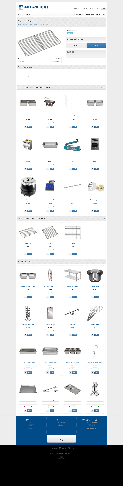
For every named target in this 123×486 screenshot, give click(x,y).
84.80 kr (73, 203)
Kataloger (87, 14)
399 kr (72, 246)
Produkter (21, 14)
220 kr (95, 327)
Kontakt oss (31, 430)
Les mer (70, 33)
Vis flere (102, 87)
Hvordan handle (61, 422)
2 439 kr (28, 327)
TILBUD (28, 14)
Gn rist (40, 24)
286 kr (28, 246)
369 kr (72, 327)
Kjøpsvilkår (61, 424)
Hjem (31, 422)
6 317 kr (73, 289)
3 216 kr (50, 289)
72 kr (50, 403)
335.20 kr (50, 365)
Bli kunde (31, 427)
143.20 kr (73, 403)
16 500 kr (50, 327)
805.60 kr (95, 203)
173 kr (28, 289)
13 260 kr (28, 161)
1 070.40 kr (95, 161)
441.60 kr (95, 119)
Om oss (31, 428)
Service (103, 14)
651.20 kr (50, 246)
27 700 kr (50, 119)
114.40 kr (50, 161)
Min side (31, 425)
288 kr (28, 403)
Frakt (92, 14)
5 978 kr (95, 365)
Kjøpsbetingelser (78, 14)
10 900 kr (95, 403)
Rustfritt (35, 24)
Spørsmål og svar (61, 425)
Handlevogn (31, 424)
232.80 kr (28, 365)
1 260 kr (28, 203)
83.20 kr (73, 365)
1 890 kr (73, 161)
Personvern (61, 427)
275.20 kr (73, 119)
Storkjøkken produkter (27, 24)
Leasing (98, 14)
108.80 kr (28, 119)
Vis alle (102, 218)
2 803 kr (50, 203)
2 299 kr (95, 289)
